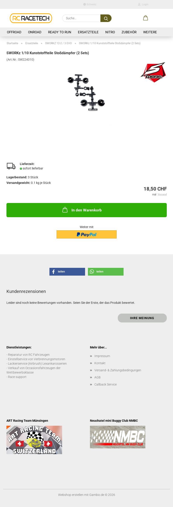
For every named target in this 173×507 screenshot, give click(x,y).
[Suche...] (106, 18)
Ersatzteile (88, 32)
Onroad (34, 32)
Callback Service (105, 384)
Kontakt (100, 363)
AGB (97, 377)
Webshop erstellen (70, 495)
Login (143, 4)
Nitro (110, 32)
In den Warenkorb (81, 209)
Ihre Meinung (142, 318)
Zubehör (129, 32)
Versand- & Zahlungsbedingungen (117, 370)
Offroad (14, 32)
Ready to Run (59, 32)
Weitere (150, 32)
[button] (145, 18)
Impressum (102, 356)
